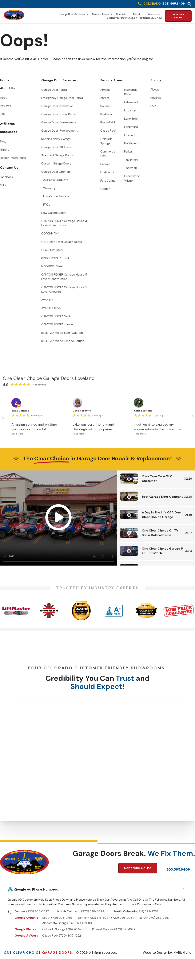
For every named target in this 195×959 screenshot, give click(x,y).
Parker (128, 151)
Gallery (4, 150)
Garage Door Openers (56, 172)
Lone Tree (131, 119)
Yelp (3, 185)
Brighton (106, 114)
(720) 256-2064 (122, 918)
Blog (3, 141)
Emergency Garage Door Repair (62, 98)
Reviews (5, 106)
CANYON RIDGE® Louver (57, 324)
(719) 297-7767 (147, 911)
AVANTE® (47, 300)
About (138, 14)
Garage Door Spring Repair (59, 114)
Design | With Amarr (13, 158)
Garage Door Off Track (56, 147)
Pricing (155, 80)
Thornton (130, 168)
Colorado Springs (106, 141)
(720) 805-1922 (70, 936)
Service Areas (102, 14)
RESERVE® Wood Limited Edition (62, 341)
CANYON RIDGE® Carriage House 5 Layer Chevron (64, 289)
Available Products (55, 180)
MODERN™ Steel (52, 266)
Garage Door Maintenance (58, 122)
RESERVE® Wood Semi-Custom (62, 333)
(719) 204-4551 (76, 929)
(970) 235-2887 (158, 918)
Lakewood (131, 102)
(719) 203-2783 (62, 918)
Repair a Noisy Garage (56, 139)
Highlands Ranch (131, 92)
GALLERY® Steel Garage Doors (61, 242)
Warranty (49, 188)
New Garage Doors (53, 213)
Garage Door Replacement (59, 131)
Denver (105, 164)
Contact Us (9, 167)
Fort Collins (107, 181)
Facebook (6, 177)
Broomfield (107, 122)
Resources (156, 14)
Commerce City (108, 154)
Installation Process (56, 196)
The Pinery (131, 160)
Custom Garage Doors (56, 163)
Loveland (130, 135)
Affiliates (7, 124)
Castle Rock (108, 131)
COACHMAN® (50, 233)
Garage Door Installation (57, 106)
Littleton (130, 110)
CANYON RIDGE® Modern (57, 316)
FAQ (2, 114)
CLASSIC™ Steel (52, 250)
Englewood (107, 172)
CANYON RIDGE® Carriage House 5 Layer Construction (64, 277)
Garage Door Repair (54, 90)
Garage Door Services (73, 14)
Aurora (104, 98)
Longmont (131, 127)
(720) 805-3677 (37, 911)
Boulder (105, 106)
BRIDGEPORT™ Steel (55, 258)
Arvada (105, 90)
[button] (189, 4)
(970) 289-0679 (93, 911)
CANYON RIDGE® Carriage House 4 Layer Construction (64, 223)
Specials (121, 14)
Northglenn (131, 143)
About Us (7, 88)
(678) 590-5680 (80, 923)
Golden (105, 189)
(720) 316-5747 (99, 918)
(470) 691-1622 (124, 929)
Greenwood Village (132, 178)
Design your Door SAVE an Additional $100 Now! (134, 17)
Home (5, 80)
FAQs (46, 205)
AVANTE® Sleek (51, 308)
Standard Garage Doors (57, 155)
